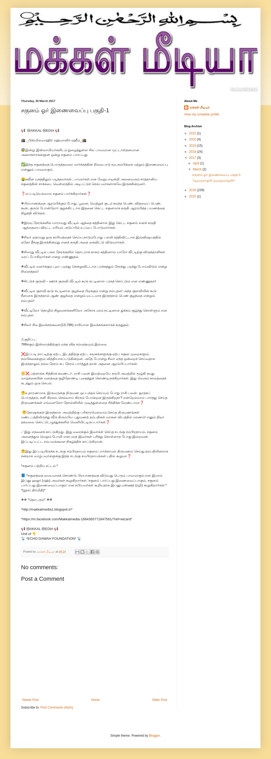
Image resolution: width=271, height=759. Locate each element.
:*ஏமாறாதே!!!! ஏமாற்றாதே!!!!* (213, 181)
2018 (193, 152)
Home (95, 700)
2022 (193, 133)
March (198, 169)
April (196, 163)
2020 (193, 139)
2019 (193, 145)
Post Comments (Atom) (56, 707)
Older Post (159, 700)
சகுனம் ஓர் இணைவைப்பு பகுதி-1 (216, 175)
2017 (193, 158)
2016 (193, 190)
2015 (193, 196)
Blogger (154, 735)
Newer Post (30, 700)
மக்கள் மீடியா (199, 107)
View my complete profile (201, 114)
